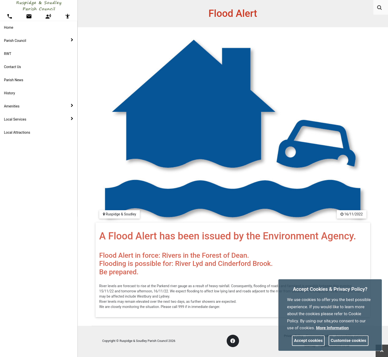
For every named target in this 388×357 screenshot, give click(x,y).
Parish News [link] (13, 80)
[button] (380, 8)
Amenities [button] (38, 106)
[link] (379, 7)
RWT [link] (7, 54)
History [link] (9, 93)
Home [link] (8, 27)
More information (332, 327)
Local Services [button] (38, 119)
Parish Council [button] (38, 40)
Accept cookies (308, 340)
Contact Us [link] (12, 67)
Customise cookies (348, 340)
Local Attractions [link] (17, 132)
